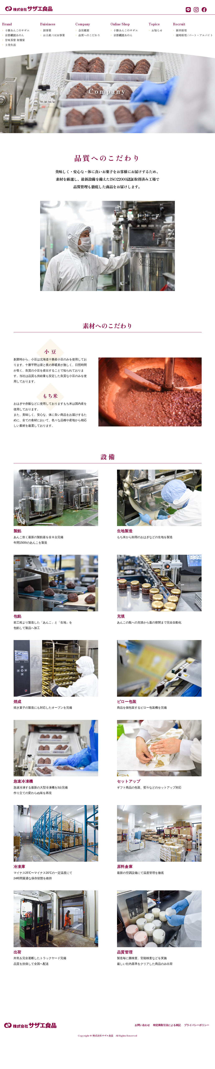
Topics (154, 23)
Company (82, 23)
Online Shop (120, 23)
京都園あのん (14, 35)
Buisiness (47, 23)
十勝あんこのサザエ (17, 30)
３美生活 (10, 44)
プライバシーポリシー (196, 1049)
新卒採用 (181, 30)
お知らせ (156, 30)
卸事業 (47, 30)
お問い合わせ (142, 1049)
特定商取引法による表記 (167, 1049)
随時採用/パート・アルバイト (194, 35)
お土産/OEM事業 (54, 35)
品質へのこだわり (89, 35)
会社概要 (83, 30)
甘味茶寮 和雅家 (15, 40)
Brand (7, 23)
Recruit (179, 23)
